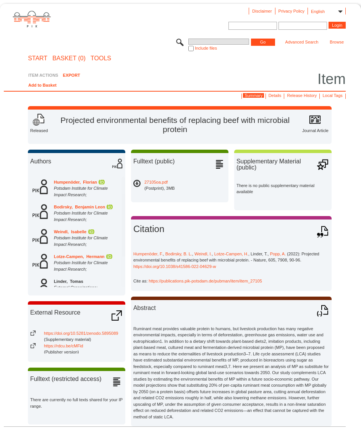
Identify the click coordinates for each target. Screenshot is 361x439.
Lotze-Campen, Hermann (79, 256)
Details (275, 95)
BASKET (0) (69, 58)
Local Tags (332, 95)
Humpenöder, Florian (75, 182)
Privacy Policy (291, 11)
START (37, 58)
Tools (101, 58)
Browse (337, 42)
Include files (206, 48)
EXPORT (71, 75)
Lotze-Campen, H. (231, 254)
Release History (302, 95)
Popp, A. (278, 254)
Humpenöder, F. (148, 254)
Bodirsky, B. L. (178, 254)
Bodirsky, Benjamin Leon (79, 207)
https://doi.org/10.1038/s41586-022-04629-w (174, 266)
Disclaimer (262, 11)
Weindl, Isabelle (70, 231)
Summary (253, 95)
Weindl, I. (203, 254)
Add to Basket (42, 85)
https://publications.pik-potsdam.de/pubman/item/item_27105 (205, 281)
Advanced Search (302, 42)
